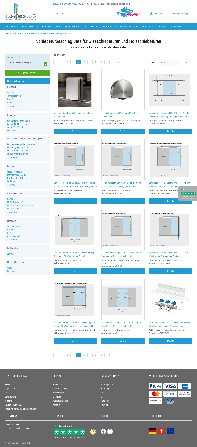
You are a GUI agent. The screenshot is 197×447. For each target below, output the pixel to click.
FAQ (102, 392)
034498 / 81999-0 (90, 3)
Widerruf (8, 401)
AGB (7, 392)
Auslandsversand (60, 401)
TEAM (7, 384)
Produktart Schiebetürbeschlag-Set (52, 34)
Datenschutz (10, 397)
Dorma (10, 102)
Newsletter (105, 405)
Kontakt (56, 405)
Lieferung (57, 397)
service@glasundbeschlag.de (117, 3)
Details (75, 131)
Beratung (105, 388)
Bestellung (57, 384)
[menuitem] (7, 34)
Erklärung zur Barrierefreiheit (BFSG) (21, 409)
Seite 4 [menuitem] (69, 34)
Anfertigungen (107, 384)
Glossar (104, 397)
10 (113, 62)
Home (7, 34)
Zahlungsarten (59, 392)
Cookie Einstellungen (14, 405)
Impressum (10, 388)
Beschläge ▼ (16, 34)
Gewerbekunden (60, 388)
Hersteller (105, 401)
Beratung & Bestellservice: (65, 3)
